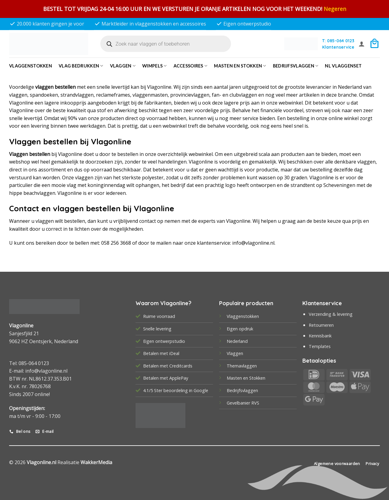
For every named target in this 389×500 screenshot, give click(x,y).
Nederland (237, 341)
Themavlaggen (242, 366)
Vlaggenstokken (30, 65)
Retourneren (321, 325)
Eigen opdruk (240, 329)
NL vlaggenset (343, 65)
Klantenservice (338, 47)
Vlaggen (123, 66)
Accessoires (191, 66)
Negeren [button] (335, 8)
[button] (362, 43)
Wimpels (154, 66)
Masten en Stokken (240, 66)
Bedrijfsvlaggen (242, 390)
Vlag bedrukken (81, 66)
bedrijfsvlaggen (295, 66)
